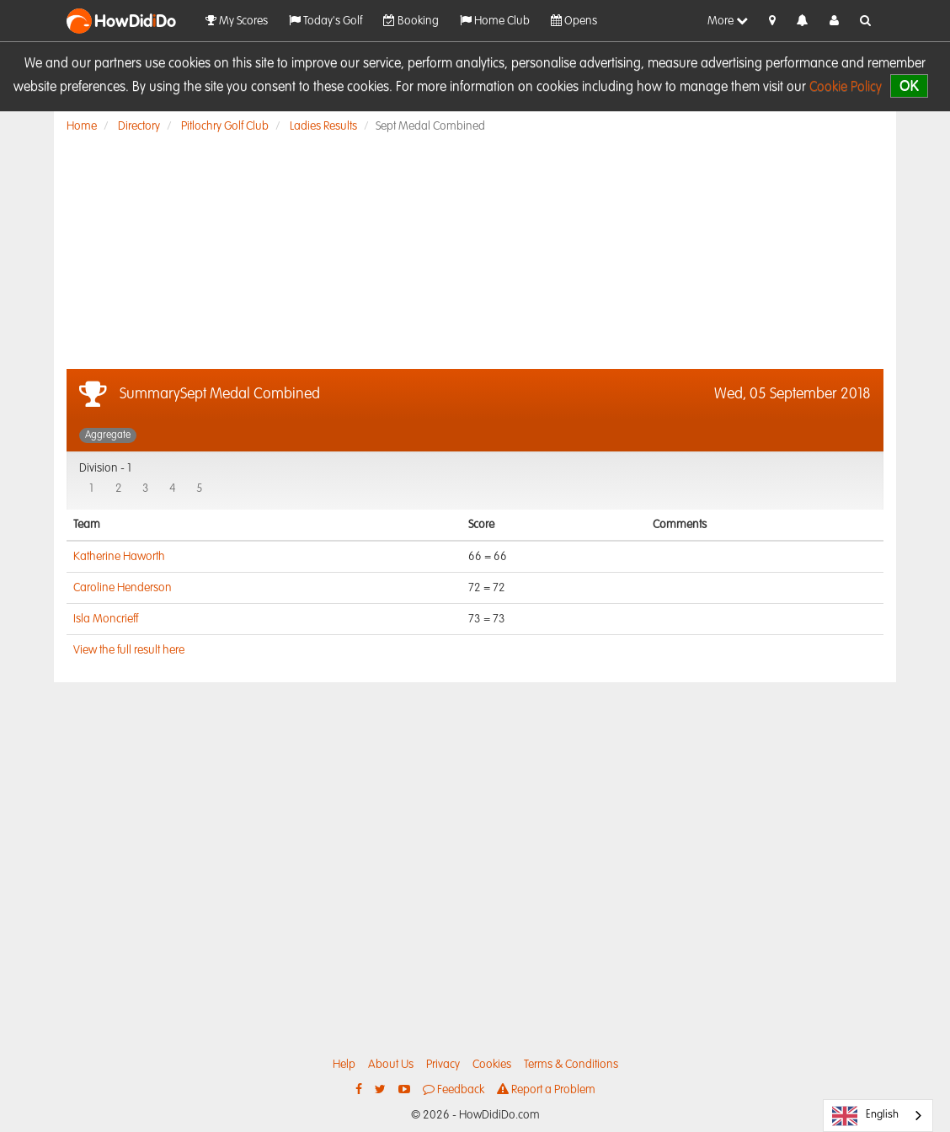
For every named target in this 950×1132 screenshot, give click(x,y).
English (865, 1116)
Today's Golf (325, 20)
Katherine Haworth (119, 557)
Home (82, 126)
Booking (411, 20)
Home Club (495, 20)
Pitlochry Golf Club (225, 126)
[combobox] (878, 1115)
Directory (139, 126)
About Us (391, 1065)
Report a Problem (546, 1089)
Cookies (491, 1065)
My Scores (236, 20)
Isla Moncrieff (105, 619)
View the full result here (128, 650)
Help (344, 1065)
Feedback (453, 1089)
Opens (574, 20)
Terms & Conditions (571, 1065)
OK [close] (909, 85)
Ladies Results (323, 126)
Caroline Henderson (122, 588)
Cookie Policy (845, 87)
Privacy (443, 1065)
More (727, 20)
